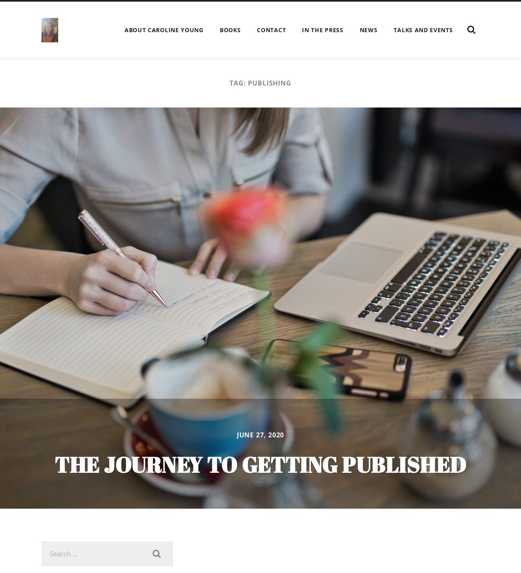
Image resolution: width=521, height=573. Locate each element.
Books (230, 30)
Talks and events (423, 30)
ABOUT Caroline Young (164, 30)
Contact (271, 30)
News (369, 30)
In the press (322, 30)
